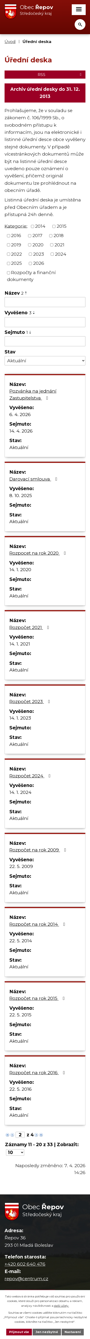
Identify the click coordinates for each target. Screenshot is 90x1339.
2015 (61, 226)
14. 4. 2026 (21, 431)
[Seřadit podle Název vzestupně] (26, 292)
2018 (59, 235)
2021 (59, 245)
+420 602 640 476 (25, 1264)
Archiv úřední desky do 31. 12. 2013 (45, 93)
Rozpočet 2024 (30, 776)
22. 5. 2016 (20, 1089)
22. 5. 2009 (21, 866)
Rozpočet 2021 (30, 627)
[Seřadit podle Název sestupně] (26, 294)
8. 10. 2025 (20, 495)
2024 (60, 254)
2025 (16, 263)
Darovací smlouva (34, 479)
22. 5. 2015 (20, 1015)
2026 (38, 263)
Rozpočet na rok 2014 (38, 924)
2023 (38, 254)
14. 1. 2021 (19, 644)
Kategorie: (16, 226)
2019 (16, 245)
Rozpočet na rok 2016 (38, 1072)
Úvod (10, 41)
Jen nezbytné (47, 1332)
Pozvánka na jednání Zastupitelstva (32, 394)
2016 (16, 235)
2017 (37, 235)
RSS (60, 74)
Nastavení (73, 1332)
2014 (40, 226)
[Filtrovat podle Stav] (45, 360)
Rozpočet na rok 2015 (37, 998)
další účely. (61, 1305)
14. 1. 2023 (20, 718)
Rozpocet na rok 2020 (38, 553)
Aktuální (18, 447)
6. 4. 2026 (20, 414)
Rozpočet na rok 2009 (38, 850)
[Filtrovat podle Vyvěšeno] (45, 322)
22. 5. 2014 (20, 940)
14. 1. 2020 (20, 569)
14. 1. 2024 (20, 792)
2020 (37, 245)
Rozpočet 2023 (30, 701)
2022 (16, 254)
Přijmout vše (19, 1332)
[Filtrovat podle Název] (45, 302)
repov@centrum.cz (26, 1278)
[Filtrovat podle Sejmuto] (45, 341)
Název (14, 293)
